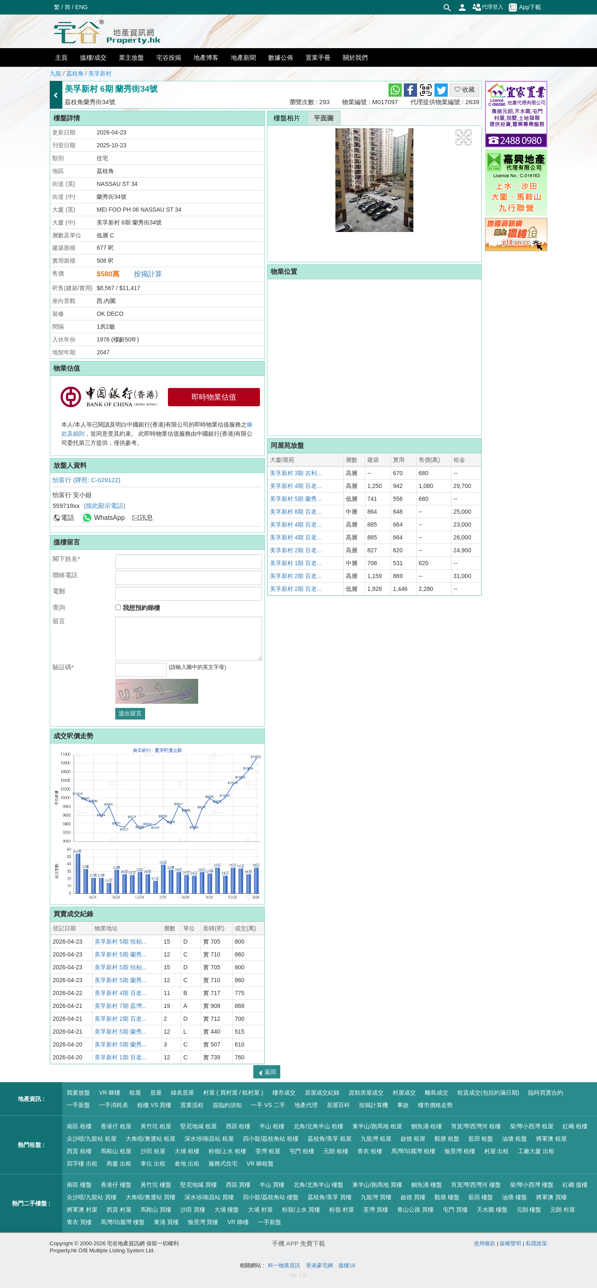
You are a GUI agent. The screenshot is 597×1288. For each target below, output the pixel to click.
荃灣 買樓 (375, 1209)
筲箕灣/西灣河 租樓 (476, 1126)
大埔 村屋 (260, 1209)
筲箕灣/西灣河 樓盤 (476, 1184)
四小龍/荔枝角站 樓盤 (270, 1197)
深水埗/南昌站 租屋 (209, 1138)
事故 (403, 1105)
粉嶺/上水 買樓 (301, 1209)
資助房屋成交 (366, 1092)
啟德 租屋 (412, 1138)
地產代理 (306, 1105)
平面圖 (324, 118)
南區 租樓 (79, 1126)
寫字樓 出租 (82, 1163)
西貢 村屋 (119, 1209)
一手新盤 (78, 1105)
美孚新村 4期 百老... (120, 993)
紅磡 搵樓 (575, 1184)
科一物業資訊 (284, 1265)
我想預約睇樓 (137, 607)
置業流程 (192, 1105)
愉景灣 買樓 (203, 1222)
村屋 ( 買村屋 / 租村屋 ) (233, 1092)
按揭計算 (148, 274)
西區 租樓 (238, 1126)
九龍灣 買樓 (376, 1197)
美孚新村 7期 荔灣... (120, 1006)
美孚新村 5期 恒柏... (120, 941)
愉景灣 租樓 (459, 1151)
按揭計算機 (373, 1105)
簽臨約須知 (227, 1105)
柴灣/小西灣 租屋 (532, 1126)
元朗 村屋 (562, 1209)
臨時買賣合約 (545, 1092)
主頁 (61, 57)
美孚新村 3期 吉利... (296, 473)
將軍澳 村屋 (82, 1209)
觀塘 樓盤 (446, 1197)
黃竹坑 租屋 (156, 1126)
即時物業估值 (214, 397)
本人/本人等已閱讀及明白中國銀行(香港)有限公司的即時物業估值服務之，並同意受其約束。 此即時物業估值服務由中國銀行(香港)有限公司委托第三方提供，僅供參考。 (156, 433)
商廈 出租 (119, 1163)
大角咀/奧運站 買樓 (150, 1197)
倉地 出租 (187, 1163)
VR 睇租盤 (260, 1163)
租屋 (135, 1092)
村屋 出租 (496, 1151)
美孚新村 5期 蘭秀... (120, 954)
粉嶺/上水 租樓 (228, 1151)
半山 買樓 (272, 1184)
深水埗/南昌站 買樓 (209, 1197)
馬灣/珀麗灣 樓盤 (123, 1222)
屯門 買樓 (455, 1209)
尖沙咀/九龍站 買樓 (91, 1197)
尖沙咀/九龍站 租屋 (91, 1138)
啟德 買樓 (412, 1197)
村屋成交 (404, 1092)
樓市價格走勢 (435, 1105)
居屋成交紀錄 (322, 1092)
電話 (67, 517)
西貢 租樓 (79, 1151)
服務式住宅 (223, 1163)
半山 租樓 (272, 1126)
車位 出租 (153, 1163)
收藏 (464, 89)
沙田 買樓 (192, 1209)
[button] (463, 137)
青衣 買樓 (79, 1222)
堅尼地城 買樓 (198, 1184)
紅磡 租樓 (575, 1126)
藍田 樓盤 (480, 1197)
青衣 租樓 (369, 1151)
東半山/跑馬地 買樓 (377, 1184)
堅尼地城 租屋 (198, 1126)
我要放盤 (78, 1092)
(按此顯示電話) (104, 505)
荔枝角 (75, 73)
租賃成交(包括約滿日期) (488, 1092)
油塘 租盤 (514, 1138)
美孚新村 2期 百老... (120, 1018)
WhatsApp (109, 517)
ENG (81, 7)
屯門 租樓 (301, 1151)
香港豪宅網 (319, 1265)
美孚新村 (100, 73)
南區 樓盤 (79, 1184)
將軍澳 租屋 (551, 1138)
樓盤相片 (287, 118)
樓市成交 (284, 1092)
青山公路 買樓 (415, 1209)
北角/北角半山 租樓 (318, 1126)
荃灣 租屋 (267, 1151)
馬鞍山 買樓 (156, 1209)
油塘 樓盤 (514, 1197)
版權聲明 (510, 1243)
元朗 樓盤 (529, 1209)
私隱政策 (536, 1243)
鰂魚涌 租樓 (426, 1126)
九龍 (55, 73)
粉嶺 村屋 (341, 1209)
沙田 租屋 (153, 1151)
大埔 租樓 (187, 1151)
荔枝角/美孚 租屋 (330, 1138)
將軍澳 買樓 (551, 1197)
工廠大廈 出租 (536, 1151)
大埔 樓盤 (226, 1209)
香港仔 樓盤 (116, 1184)
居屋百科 (338, 1105)
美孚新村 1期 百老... (120, 1057)
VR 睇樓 (109, 1092)
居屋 (156, 1092)
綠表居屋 (182, 1092)
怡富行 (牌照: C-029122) (86, 479)
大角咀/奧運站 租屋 (150, 1138)
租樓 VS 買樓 (154, 1105)
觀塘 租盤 (446, 1138)
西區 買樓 (238, 1184)
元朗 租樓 (335, 1151)
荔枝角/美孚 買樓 (330, 1197)
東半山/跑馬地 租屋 (377, 1126)
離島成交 (436, 1092)
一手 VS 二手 (268, 1105)
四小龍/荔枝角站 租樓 (270, 1138)
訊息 (146, 517)
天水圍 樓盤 (492, 1209)
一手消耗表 (113, 1105)
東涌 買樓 (166, 1222)
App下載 (525, 7)
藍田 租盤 (480, 1138)
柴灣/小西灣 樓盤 (532, 1184)
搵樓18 (346, 1265)
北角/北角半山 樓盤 (318, 1184)
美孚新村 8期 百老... (296, 511)
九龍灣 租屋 (376, 1138)
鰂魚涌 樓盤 (426, 1184)
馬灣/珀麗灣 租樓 (413, 1151)
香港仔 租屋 (116, 1126)
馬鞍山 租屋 (116, 1151)
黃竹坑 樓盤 (156, 1184)
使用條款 (484, 1243)
